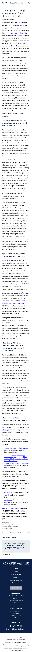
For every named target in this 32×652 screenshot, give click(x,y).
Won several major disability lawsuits (16, 448)
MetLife (6, 459)
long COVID (21, 25)
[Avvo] (14, 626)
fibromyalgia (20, 303)
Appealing (7, 495)
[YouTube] (18, 626)
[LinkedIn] (21, 626)
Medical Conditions (7, 528)
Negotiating (8, 500)
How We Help (16, 577)
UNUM (25, 457)
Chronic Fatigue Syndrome (10, 525)
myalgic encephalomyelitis (17, 33)
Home (16, 571)
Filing (5, 502)
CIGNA (11, 459)
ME (20, 525)
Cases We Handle (16, 574)
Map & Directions (16, 603)
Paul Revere (13, 461)
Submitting (7, 492)
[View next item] (9, 554)
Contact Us (16, 588)
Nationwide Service (16, 580)
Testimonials (16, 583)
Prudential (18, 459)
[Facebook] (11, 626)
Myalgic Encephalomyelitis (10, 526)
